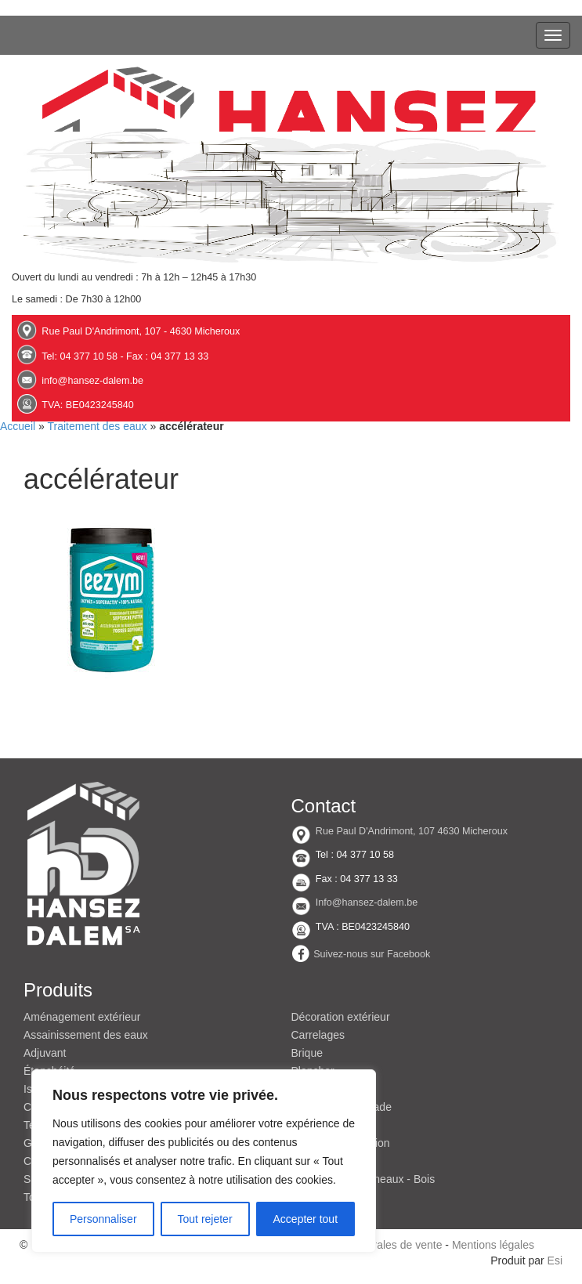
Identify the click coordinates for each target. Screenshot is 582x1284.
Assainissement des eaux (85, 1035)
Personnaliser (103, 1219)
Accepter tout (305, 1219)
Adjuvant (44, 1053)
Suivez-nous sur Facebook (371, 954)
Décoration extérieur (340, 1017)
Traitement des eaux (96, 426)
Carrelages (318, 1035)
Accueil (17, 426)
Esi (555, 1260)
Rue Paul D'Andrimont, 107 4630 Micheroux (412, 831)
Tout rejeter (205, 1219)
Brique (307, 1053)
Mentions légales (493, 1245)
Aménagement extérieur (81, 1017)
